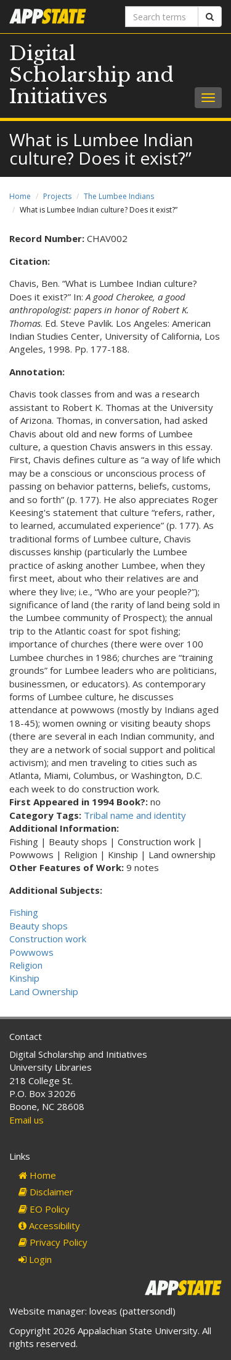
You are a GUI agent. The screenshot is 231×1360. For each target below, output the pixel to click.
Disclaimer (45, 1192)
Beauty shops (38, 926)
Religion (26, 965)
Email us (26, 1120)
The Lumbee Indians (119, 196)
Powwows (31, 952)
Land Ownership (43, 991)
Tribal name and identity (135, 815)
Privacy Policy (52, 1242)
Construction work (47, 938)
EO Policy (44, 1209)
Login (35, 1259)
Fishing (23, 912)
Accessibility (49, 1225)
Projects (57, 196)
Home (20, 196)
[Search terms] (162, 16)
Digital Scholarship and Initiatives (91, 75)
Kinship (24, 978)
